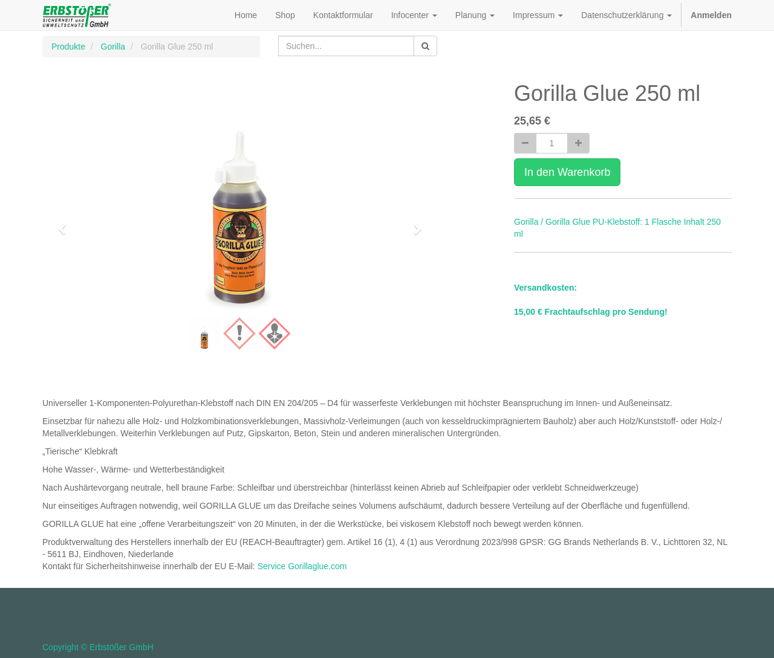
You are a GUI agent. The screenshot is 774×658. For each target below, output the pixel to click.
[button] (66, 223)
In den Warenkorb (567, 172)
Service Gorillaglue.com (302, 566)
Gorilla (113, 46)
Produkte (68, 46)
